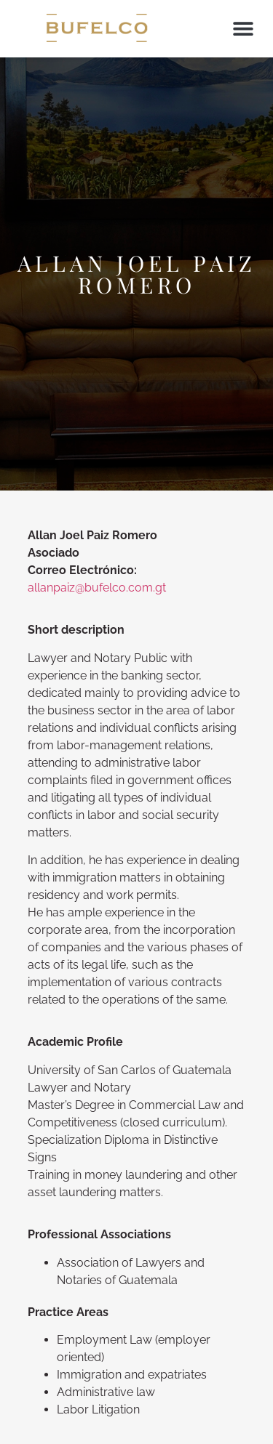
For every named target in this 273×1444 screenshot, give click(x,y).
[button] (242, 28)
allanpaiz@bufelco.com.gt (97, 587)
